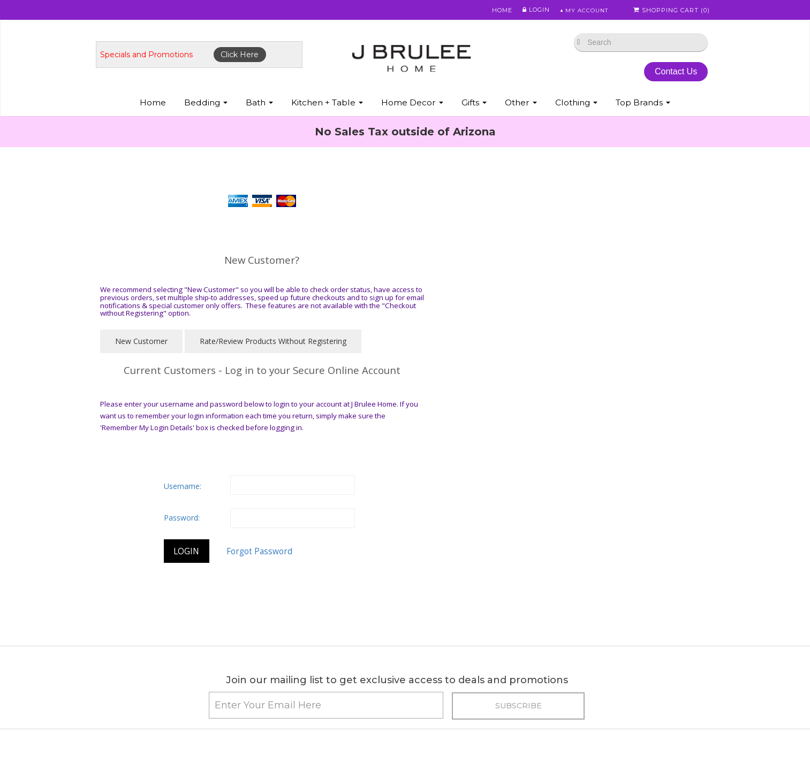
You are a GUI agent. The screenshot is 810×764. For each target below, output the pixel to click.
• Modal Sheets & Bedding (453, 731)
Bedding (206, 106)
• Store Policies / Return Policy (159, 649)
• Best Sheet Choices (143, 677)
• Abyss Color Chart (441, 622)
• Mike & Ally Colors (440, 636)
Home (497, 10)
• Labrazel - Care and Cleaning (611, 703)
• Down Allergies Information (157, 731)
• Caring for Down (289, 609)
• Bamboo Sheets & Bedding (458, 717)
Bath (259, 106)
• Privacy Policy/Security (450, 677)
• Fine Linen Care (437, 609)
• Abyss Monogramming (449, 649)
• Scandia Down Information (607, 677)
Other (521, 106)
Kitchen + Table (327, 106)
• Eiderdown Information (601, 622)
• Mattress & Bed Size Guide (306, 703)
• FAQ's (421, 690)
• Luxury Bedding (588, 663)
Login (531, 10)
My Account (581, 10)
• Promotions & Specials (149, 609)
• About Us (125, 636)
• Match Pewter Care (594, 717)
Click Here (248, 57)
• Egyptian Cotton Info (296, 622)
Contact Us (669, 74)
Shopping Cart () (672, 10)
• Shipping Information (146, 622)
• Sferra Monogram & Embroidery (465, 663)
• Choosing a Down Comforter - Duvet (323, 677)
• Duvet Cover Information (152, 690)
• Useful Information (292, 717)
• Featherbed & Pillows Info (605, 609)
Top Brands (643, 106)
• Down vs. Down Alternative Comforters (177, 703)
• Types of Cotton (138, 663)
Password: (485, 356)
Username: (485, 324)
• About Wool (581, 649)
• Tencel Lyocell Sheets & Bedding (467, 703)
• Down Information (141, 717)
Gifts (474, 106)
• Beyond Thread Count (298, 690)
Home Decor (412, 106)
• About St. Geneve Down (602, 690)
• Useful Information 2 (294, 731)
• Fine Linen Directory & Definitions (318, 649)
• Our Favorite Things (294, 636)
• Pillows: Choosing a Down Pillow (315, 663)
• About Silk (578, 636)
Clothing (576, 106)
